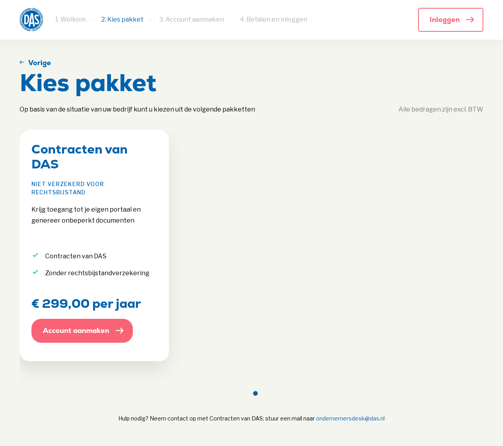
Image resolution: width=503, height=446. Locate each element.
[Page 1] (255, 393)
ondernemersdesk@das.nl (350, 418)
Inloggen (445, 19)
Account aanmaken (76, 330)
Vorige (39, 62)
